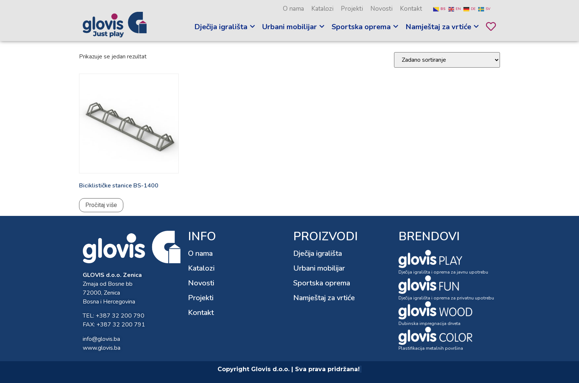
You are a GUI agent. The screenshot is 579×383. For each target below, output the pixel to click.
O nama (293, 8)
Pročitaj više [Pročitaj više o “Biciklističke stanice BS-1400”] (101, 205)
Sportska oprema (321, 283)
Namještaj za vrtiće (324, 298)
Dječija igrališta (317, 253)
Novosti (381, 8)
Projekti (352, 8)
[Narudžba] (447, 60)
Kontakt (411, 8)
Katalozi (322, 8)
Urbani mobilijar (319, 268)
